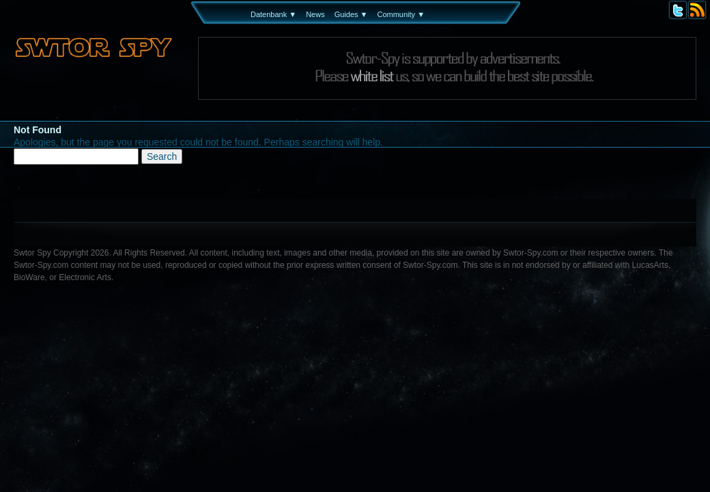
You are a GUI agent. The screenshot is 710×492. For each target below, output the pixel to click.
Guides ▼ (351, 14)
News (315, 14)
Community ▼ (401, 14)
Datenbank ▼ (273, 14)
